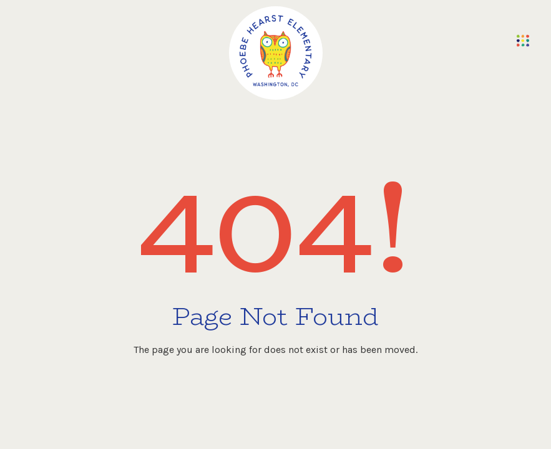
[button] (523, 40)
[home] (276, 53)
